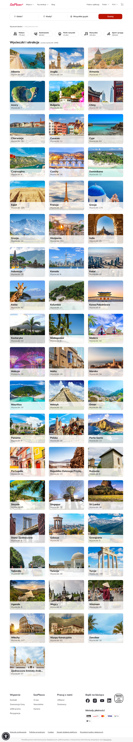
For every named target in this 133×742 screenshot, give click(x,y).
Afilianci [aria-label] (60, 700)
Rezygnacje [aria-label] (15, 713)
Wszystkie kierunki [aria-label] (31, 26)
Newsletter (38, 704)
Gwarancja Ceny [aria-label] (17, 704)
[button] (5, 736)
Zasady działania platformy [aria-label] (67, 732)
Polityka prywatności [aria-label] (37, 732)
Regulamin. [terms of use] (107, 740)
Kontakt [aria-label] (13, 700)
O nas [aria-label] (36, 700)
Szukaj (110, 16)
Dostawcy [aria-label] (61, 704)
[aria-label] (16, 4)
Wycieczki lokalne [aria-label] (16, 26)
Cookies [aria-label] (51, 732)
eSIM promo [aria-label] (15, 709)
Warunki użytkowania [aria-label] (18, 732)
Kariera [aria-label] (37, 709)
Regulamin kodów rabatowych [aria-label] (91, 732)
